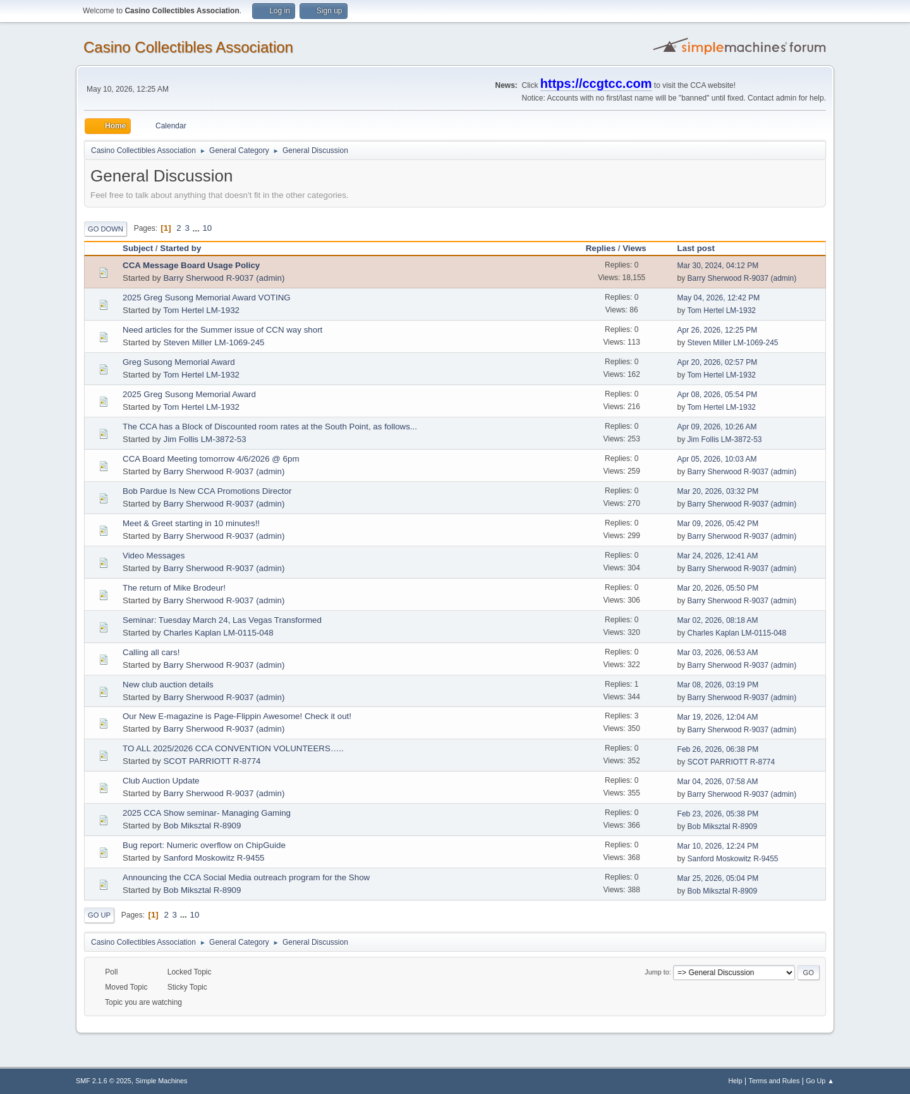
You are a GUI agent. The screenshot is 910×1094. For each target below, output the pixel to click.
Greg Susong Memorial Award (179, 362)
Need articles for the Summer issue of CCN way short (222, 330)
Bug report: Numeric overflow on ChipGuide (204, 845)
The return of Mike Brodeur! (174, 588)
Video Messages (154, 555)
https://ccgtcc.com (596, 83)
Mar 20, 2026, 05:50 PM (718, 588)
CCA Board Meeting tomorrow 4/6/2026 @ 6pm (211, 459)
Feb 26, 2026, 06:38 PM (718, 749)
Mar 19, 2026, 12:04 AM (717, 717)
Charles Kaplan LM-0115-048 (218, 632)
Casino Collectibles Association (188, 47)
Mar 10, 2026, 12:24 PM (718, 846)
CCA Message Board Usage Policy (191, 265)
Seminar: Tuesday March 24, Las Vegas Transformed (222, 620)
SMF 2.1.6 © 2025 (103, 1081)
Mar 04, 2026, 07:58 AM (717, 781)
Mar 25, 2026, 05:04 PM (718, 878)
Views (640, 248)
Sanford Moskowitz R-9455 (213, 858)
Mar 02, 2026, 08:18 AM (717, 620)
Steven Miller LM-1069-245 (213, 342)
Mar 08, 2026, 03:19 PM (718, 684)
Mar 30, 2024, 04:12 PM (718, 265)
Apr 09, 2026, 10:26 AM (717, 426)
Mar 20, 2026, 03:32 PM (718, 491)
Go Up (99, 915)
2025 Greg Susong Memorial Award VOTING (207, 297)
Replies (601, 248)
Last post (696, 248)
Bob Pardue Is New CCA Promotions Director (207, 491)
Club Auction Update (161, 780)
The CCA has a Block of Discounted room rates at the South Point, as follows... (270, 426)
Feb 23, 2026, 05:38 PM (718, 813)
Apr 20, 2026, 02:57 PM (717, 362)
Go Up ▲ (820, 1081)
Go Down (105, 229)
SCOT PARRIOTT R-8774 (211, 761)
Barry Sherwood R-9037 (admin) (223, 278)
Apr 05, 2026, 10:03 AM (717, 459)
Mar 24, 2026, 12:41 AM (717, 555)
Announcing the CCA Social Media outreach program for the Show (246, 877)
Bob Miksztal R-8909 (202, 825)
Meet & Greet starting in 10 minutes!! (191, 523)
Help (736, 1081)
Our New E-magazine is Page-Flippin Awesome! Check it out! (237, 716)
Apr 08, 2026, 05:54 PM (717, 394)
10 (207, 228)
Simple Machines (161, 1081)
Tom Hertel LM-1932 (201, 310)
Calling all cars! (151, 652)
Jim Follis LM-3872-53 (204, 439)
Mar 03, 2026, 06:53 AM (717, 652)
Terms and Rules (774, 1081)
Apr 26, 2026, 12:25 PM (717, 330)
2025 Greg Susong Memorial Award (189, 394)
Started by (180, 248)
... (197, 228)
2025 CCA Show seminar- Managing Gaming (207, 813)
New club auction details (168, 684)
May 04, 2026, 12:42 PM (718, 297)
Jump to (657, 972)
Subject (138, 248)
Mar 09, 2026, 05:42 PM (718, 523)
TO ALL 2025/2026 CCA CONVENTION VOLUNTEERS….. (233, 748)
